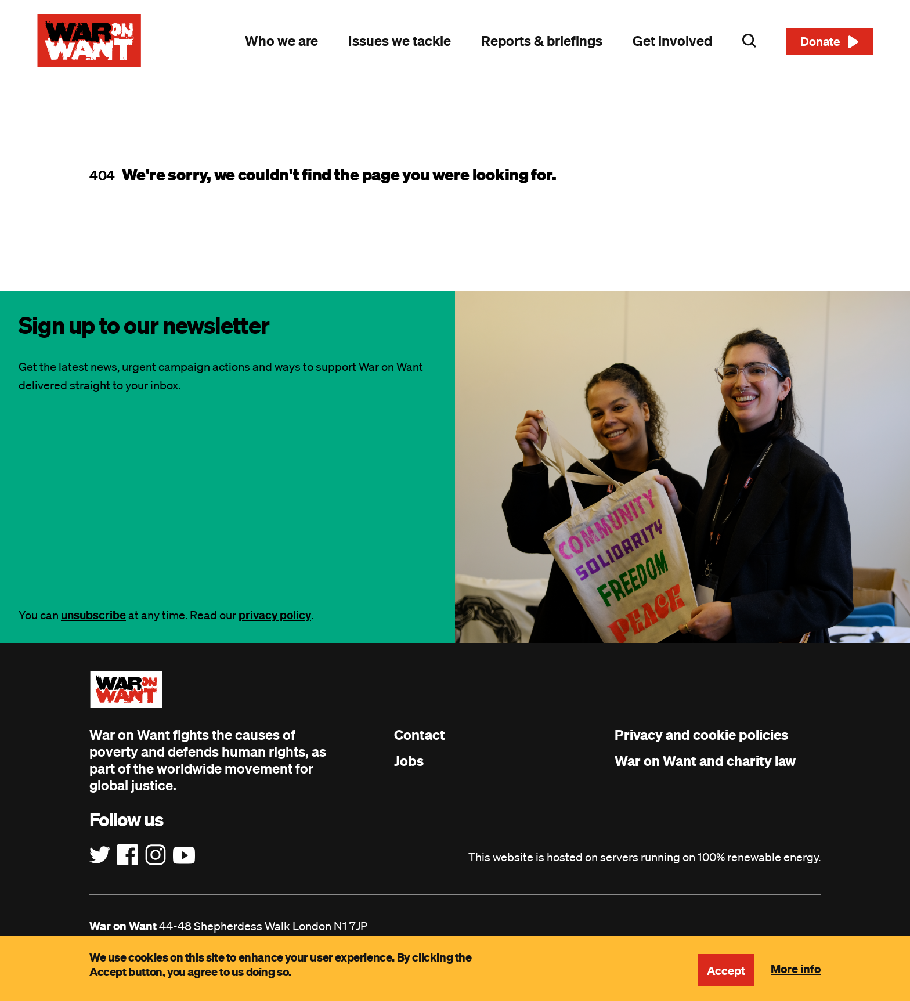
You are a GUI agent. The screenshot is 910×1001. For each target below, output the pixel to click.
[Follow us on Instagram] (155, 855)
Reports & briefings (541, 40)
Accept (726, 970)
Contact (419, 734)
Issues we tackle (399, 40)
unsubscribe (93, 615)
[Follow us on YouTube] (184, 855)
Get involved (672, 40)
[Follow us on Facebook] (127, 855)
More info (796, 968)
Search (749, 40)
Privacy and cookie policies (701, 734)
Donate (820, 41)
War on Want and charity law (705, 760)
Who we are (281, 40)
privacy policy (275, 615)
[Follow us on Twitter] (99, 855)
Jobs (409, 760)
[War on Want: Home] (89, 40)
